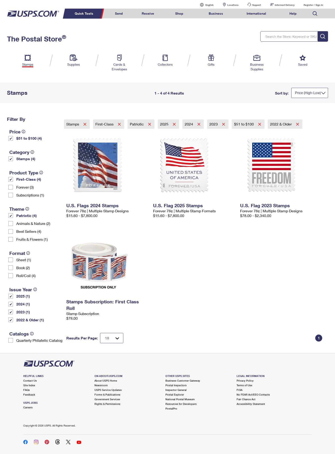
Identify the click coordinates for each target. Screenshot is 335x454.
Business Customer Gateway (182, 380)
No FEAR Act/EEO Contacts (253, 394)
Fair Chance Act (246, 399)
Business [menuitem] (216, 13)
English (205, 4)
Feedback (29, 394)
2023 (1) (23, 312)
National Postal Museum (180, 399)
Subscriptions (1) (30, 195)
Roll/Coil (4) (26, 275)
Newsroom (101, 385)
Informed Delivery (285, 4)
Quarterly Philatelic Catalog (39, 340)
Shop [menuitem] (179, 13)
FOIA (239, 389)
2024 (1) (23, 304)
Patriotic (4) (26, 215)
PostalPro (171, 408)
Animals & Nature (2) (33, 223)
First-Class (104, 124)
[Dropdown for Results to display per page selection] (111, 338)
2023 (214, 124)
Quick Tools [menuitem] (84, 13)
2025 (164, 124)
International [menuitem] (256, 13)
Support (256, 4)
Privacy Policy (245, 380)
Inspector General (176, 389)
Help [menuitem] (293, 13)
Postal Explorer (174, 394)
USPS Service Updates (108, 389)
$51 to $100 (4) (29, 138)
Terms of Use (244, 385)
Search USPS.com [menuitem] (315, 14)
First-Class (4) (28, 179)
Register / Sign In (313, 4)
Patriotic (137, 124)
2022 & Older (281, 124)
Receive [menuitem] (148, 13)
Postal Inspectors (176, 385)
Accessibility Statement (251, 403)
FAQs (26, 389)
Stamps (73, 124)
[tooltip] (23, 131)
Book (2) (23, 267)
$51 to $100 (244, 124)
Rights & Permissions (107, 403)
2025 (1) (23, 296)
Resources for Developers (181, 403)
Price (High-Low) (308, 93)
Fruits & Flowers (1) (32, 239)
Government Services (107, 399)
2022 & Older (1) (30, 320)
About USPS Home (105, 380)
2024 (189, 124)
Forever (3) (25, 187)
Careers (28, 407)
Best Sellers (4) (28, 231)
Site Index (29, 385)
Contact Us (30, 380)
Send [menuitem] (119, 13)
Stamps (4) (25, 158)
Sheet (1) (23, 259)
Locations (232, 4)
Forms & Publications (107, 394)
